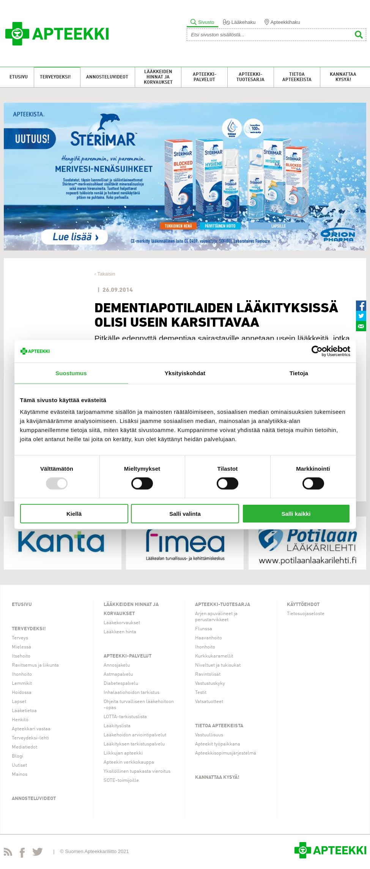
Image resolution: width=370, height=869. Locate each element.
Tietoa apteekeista (297, 77)
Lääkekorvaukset (122, 622)
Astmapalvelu (118, 674)
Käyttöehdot (303, 604)
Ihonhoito (22, 674)
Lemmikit (22, 683)
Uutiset (19, 765)
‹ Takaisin (104, 274)
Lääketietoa (24, 710)
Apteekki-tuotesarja (250, 77)
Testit (200, 692)
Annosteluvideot (107, 77)
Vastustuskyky (210, 683)
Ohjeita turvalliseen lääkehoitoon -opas (139, 704)
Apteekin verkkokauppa (129, 762)
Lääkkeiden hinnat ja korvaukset (158, 77)
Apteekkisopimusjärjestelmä (225, 753)
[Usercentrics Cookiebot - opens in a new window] (317, 351)
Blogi (17, 756)
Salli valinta (185, 513)
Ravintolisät (207, 674)
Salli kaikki (296, 513)
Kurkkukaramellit (214, 656)
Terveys (20, 638)
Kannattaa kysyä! (343, 77)
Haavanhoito (208, 638)
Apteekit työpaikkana (217, 744)
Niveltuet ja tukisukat (218, 665)
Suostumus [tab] (71, 373)
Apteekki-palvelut (204, 77)
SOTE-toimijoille (121, 780)
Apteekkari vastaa (31, 729)
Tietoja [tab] (299, 373)
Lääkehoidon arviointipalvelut (135, 735)
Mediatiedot (24, 747)
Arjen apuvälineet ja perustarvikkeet (216, 616)
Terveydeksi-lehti (30, 738)
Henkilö (20, 719)
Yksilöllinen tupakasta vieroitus (137, 771)
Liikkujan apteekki (123, 753)
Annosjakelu (117, 665)
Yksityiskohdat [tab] (185, 373)
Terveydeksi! (55, 77)
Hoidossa (21, 692)
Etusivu (18, 77)
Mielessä (21, 647)
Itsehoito (21, 656)
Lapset (19, 701)
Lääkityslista (117, 725)
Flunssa (203, 628)
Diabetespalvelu (121, 683)
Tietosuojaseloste (305, 613)
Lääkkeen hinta (120, 631)
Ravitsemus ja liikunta (35, 665)
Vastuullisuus (209, 735)
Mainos (19, 774)
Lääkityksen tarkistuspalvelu (134, 744)
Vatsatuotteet (209, 701)
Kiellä (74, 513)
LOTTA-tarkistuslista (125, 716)
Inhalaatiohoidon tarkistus (131, 692)
